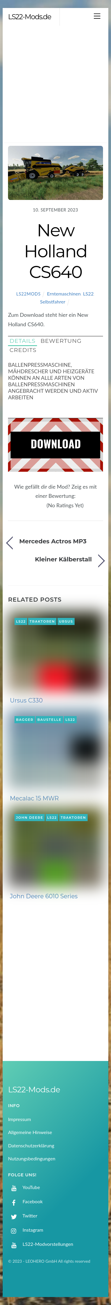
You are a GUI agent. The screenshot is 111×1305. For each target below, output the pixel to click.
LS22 (88, 293)
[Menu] (97, 16)
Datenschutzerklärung (31, 1145)
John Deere (29, 817)
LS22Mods (28, 293)
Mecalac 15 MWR (34, 798)
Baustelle (49, 720)
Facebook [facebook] (25, 1201)
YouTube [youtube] (24, 1187)
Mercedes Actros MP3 (52, 541)
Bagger (24, 720)
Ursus (66, 621)
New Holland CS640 (55, 250)
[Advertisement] (55, 84)
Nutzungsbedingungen (31, 1158)
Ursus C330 (26, 700)
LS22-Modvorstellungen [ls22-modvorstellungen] (40, 1244)
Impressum (19, 1119)
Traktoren (42, 621)
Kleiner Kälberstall (63, 559)
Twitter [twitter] (22, 1215)
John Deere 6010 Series (44, 896)
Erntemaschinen (64, 293)
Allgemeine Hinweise (30, 1132)
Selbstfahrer (52, 301)
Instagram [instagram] (25, 1230)
